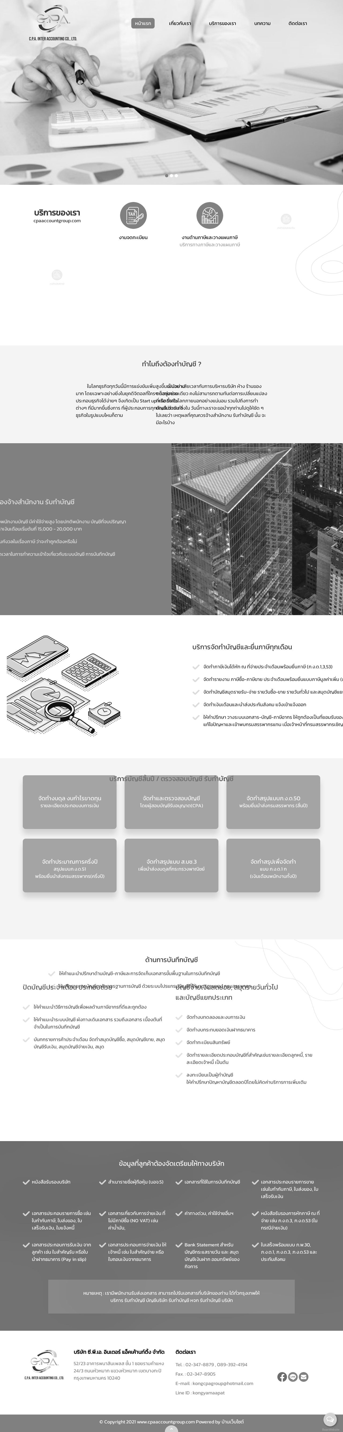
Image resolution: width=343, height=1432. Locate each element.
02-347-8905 (201, 1373)
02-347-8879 (200, 1364)
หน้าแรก (143, 23)
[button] (166, 175)
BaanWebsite (330, 1429)
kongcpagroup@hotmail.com (223, 1383)
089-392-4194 (232, 1364)
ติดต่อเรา (298, 23)
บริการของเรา (222, 23)
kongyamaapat (209, 1392)
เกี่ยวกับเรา (180, 23)
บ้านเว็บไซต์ (233, 1421)
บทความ (262, 23)
